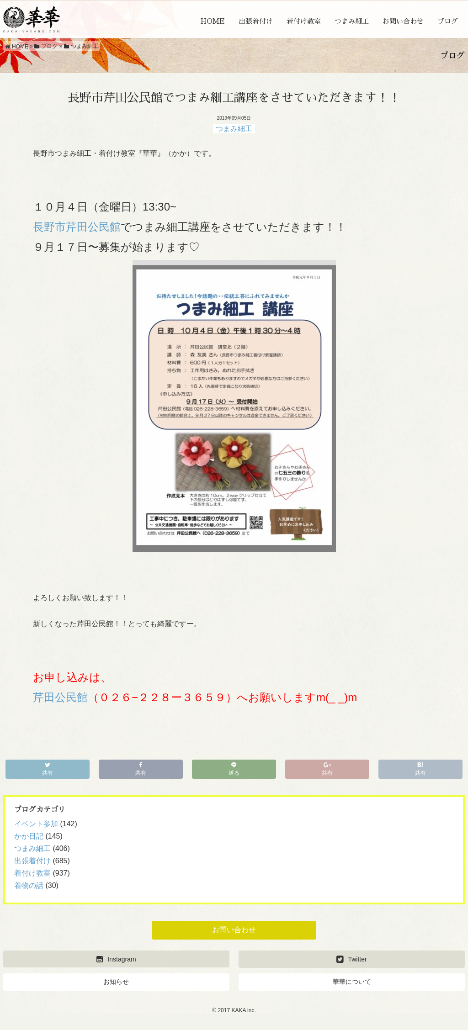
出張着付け (256, 21)
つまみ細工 (352, 21)
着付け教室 (304, 21)
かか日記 (28, 836)
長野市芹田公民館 (77, 227)
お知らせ (116, 981)
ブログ (447, 21)
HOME (213, 21)
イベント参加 (36, 824)
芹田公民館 (60, 697)
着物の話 (28, 885)
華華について (352, 981)
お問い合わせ (403, 21)
